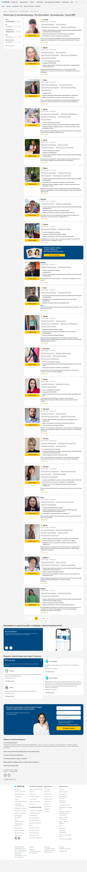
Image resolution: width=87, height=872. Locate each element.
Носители (8, 6)
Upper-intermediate (34, 801)
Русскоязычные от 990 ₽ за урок (11, 31)
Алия (42, 497)
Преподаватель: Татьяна (51, 689)
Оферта (31, 847)
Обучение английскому (35, 789)
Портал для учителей (20, 810)
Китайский (47, 801)
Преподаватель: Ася (9, 693)
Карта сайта (62, 828)
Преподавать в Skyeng (21, 808)
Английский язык (9, 681)
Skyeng (5, 11)
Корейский (47, 809)
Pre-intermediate (24, 11)
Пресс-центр (18, 835)
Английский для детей (35, 837)
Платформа (18, 796)
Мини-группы (62, 794)
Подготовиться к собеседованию (69, 55)
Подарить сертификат (21, 813)
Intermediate (32, 799)
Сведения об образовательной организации (35, 851)
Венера (43, 589)
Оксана (45, 20)
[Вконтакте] (5, 775)
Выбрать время (32, 35)
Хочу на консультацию (54, 255)
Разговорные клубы (64, 805)
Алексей (43, 199)
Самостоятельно (63, 791)
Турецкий (47, 804)
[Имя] (68, 708)
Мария (45, 48)
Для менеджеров (34, 830)
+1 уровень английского (35, 810)
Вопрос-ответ (18, 828)
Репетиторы (40, 2)
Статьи (61, 825)
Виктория (46, 348)
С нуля (3, 6)
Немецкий (47, 791)
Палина (45, 224)
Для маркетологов (34, 832)
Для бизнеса (65, 2)
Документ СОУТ (63, 851)
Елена (45, 80)
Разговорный (15, 6)
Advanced (32, 804)
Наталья (45, 439)
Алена (45, 140)
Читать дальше (44, 42)
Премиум (61, 789)
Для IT (30, 825)
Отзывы (17, 799)
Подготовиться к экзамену (59, 356)
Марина (45, 558)
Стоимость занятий (20, 791)
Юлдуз (45, 379)
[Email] (68, 717)
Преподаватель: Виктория (51, 668)
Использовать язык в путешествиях (50, 27)
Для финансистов (34, 828)
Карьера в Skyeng (19, 833)
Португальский (48, 799)
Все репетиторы (14, 11)
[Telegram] (9, 775)
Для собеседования (34, 820)
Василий (46, 409)
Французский (48, 794)
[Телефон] (68, 713)
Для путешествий (34, 818)
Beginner (31, 791)
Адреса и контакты (20, 830)
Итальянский (47, 796)
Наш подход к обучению (21, 801)
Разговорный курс (34, 813)
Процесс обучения (20, 794)
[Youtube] (19, 838)
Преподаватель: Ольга (10, 678)
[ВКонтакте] (16, 838)
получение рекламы (72, 724)
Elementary (32, 794)
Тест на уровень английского (52, 2)
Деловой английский (35, 823)
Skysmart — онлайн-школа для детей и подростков (64, 813)
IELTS (21, 6)
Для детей (37, 6)
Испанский (47, 789)
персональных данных (64, 722)
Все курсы (17, 789)
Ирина (45, 109)
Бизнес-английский (29, 6)
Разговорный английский (47, 24)
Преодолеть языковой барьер (68, 27)
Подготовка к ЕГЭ (34, 835)
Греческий (47, 806)
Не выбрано (9, 26)
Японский (47, 811)
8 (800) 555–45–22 (10, 779)
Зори (45, 288)
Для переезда (33, 815)
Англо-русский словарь (65, 839)
